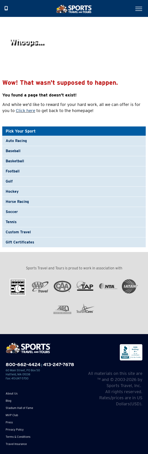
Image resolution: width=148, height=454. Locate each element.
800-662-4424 (23, 364)
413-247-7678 (58, 364)
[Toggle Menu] (139, 9)
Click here (25, 110)
